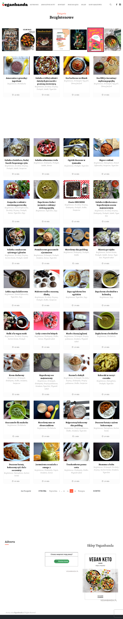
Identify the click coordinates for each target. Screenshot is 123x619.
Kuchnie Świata (10, 262)
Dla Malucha (21, 89)
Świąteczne (23, 173)
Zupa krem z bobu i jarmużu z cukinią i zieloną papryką (46, 210)
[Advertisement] (61, 123)
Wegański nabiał (108, 262)
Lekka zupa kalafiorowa (16, 296)
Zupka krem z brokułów (106, 338)
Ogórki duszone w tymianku (76, 167)
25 (75, 495)
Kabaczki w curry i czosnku (106, 381)
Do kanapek (78, 86)
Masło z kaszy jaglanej (76, 338)
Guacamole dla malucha (16, 426)
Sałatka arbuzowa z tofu (46, 165)
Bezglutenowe (12, 89)
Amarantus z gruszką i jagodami (16, 85)
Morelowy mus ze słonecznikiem (46, 428)
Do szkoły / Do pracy (51, 92)
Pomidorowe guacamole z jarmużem (46, 256)
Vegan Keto (52, 94)
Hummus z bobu (106, 468)
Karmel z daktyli (76, 379)
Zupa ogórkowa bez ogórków (76, 298)
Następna (81, 495)
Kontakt (94, 5)
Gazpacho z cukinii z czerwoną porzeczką (17, 208)
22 (64, 495)
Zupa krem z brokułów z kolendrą (106, 298)
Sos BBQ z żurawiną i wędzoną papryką (106, 85)
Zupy (23, 218)
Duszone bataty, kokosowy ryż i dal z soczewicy (16, 471)
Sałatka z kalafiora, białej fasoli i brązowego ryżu (17, 167)
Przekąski (40, 94)
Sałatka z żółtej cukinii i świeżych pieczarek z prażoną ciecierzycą (46, 86)
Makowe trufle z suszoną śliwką (47, 298)
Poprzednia (53, 495)
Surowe (49, 170)
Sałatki (46, 94)
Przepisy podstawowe (51, 388)
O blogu (57, 5)
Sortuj (96, 495)
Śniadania (39, 262)
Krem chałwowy (16, 379)
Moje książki (43, 10)
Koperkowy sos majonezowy (46, 381)
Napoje (55, 474)
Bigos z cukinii (106, 165)
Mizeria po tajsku (106, 254)
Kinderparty (48, 168)
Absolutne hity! (81, 5)
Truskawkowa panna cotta (76, 470)
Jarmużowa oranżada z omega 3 (46, 470)
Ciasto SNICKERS (76, 207)
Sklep (53, 10)
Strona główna (44, 5)
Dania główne (108, 168)
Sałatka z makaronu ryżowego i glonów (16, 256)
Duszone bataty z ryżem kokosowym (106, 428)
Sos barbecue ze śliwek (76, 83)
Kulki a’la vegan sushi (16, 338)
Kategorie (67, 5)
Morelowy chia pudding (76, 254)
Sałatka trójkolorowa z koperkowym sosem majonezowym (106, 210)
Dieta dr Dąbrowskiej (21, 212)
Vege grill (85, 86)
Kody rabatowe (65, 10)
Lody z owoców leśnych (46, 338)
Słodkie (84, 212)
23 (68, 495)
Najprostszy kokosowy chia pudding (76, 428)
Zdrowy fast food (76, 89)
